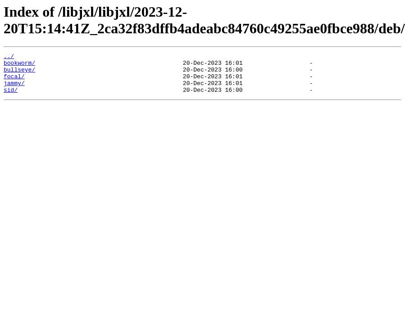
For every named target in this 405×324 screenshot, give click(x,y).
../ (9, 57)
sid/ (11, 98)
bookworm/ (19, 65)
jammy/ (14, 90)
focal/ (14, 81)
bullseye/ (19, 73)
